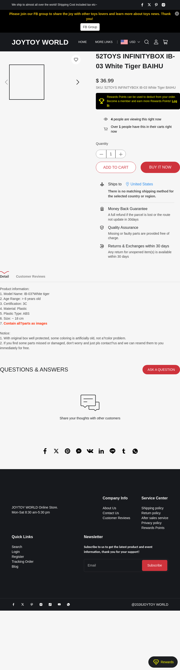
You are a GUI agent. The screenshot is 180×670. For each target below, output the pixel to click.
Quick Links (22, 537)
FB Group (90, 27)
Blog (15, 566)
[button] (6, 77)
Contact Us (111, 513)
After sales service (155, 518)
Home (82, 42)
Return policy (151, 513)
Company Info (115, 498)
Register (18, 557)
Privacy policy (152, 523)
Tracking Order (23, 561)
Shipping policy (153, 508)
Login (16, 552)
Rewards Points (153, 528)
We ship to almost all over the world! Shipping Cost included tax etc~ (54, 4)
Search (17, 547)
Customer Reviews (116, 518)
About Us (109, 508)
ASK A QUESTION (161, 369)
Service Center (155, 498)
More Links (103, 42)
